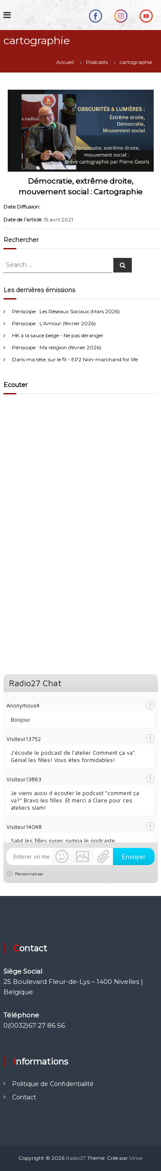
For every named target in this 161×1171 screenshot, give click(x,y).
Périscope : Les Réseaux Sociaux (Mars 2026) (66, 311)
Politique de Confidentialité (53, 1084)
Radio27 (76, 1158)
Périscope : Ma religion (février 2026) (56, 347)
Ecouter (15, 385)
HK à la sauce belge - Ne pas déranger (57, 335)
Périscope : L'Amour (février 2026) (54, 323)
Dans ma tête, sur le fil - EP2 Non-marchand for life (75, 359)
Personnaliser (29, 873)
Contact (24, 1097)
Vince (136, 1158)
